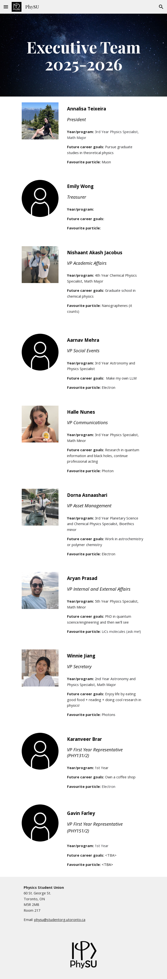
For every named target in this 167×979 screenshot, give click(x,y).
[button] (6, 6)
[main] (83, 55)
